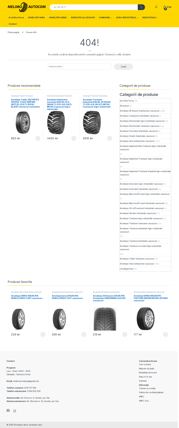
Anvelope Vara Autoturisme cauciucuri (137, 264)
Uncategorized (126, 269)
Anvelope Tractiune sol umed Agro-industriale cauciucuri (140, 248)
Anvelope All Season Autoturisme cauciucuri (139, 111)
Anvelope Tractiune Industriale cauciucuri (138, 241)
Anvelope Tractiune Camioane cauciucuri (138, 223)
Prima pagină (13, 32)
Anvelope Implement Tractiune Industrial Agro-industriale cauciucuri (145, 173)
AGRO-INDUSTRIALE (126, 17)
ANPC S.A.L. (144, 401)
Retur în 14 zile (145, 377)
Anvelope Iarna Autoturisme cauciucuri (137, 141)
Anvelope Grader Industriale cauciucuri (137, 136)
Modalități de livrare (148, 372)
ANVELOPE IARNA (58, 17)
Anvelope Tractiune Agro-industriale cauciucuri (141, 218)
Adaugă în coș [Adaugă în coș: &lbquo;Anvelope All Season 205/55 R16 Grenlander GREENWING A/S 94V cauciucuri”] (124, 334)
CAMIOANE (104, 17)
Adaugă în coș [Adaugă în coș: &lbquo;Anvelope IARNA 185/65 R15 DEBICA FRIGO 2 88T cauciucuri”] (43, 334)
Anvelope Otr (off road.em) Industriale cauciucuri (142, 208)
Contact (13, 24)
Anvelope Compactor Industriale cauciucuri (139, 116)
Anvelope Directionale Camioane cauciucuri (139, 126)
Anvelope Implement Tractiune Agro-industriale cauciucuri (59, 97)
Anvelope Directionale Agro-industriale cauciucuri (142, 121)
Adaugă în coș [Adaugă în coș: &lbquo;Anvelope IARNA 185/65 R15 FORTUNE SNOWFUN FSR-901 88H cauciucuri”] (165, 334)
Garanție (143, 381)
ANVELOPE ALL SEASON (83, 17)
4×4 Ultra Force (16, 17)
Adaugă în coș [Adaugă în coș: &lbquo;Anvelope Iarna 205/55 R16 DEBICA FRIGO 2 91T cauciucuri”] (83, 334)
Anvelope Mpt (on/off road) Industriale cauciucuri (142, 203)
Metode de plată (146, 368)
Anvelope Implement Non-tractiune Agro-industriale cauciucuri (143, 148)
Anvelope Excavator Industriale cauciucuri (139, 131)
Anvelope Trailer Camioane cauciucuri (22, 97)
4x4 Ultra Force (127, 101)
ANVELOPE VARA (36, 17)
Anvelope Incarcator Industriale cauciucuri (139, 189)
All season (124, 106)
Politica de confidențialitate (151, 392)
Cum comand (145, 364)
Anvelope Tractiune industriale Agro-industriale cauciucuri (95, 97)
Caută (123, 66)
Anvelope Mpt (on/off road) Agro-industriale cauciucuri (144, 194)
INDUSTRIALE (149, 17)
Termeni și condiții (147, 388)
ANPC (141, 396)
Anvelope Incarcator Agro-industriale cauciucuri (141, 184)
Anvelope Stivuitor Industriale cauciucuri (138, 213)
